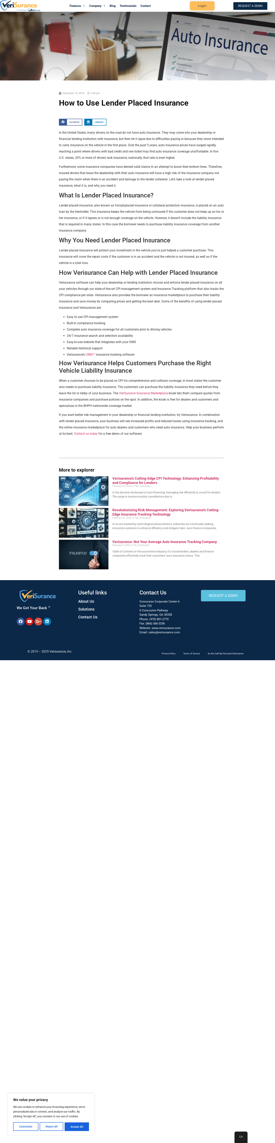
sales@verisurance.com (164, 632)
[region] (51, 1114)
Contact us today (86, 433)
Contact (145, 6)
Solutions (86, 609)
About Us (86, 601)
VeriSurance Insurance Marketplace (143, 393)
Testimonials (128, 6)
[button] (70, 122)
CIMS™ (90, 354)
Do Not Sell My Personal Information (226, 653)
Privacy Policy (168, 653)
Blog (113, 6)
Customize (25, 1126)
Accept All (77, 1126)
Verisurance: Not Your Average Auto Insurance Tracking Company (164, 542)
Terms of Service (191, 653)
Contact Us (87, 617)
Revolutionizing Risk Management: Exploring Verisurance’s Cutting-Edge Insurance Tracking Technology (166, 512)
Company (97, 6)
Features (77, 6)
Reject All (52, 1126)
